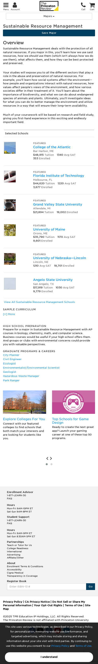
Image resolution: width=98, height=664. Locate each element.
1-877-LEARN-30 (16, 495)
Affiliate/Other (15, 557)
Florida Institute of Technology (58, 176)
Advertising (13, 554)
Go (90, 586)
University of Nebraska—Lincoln (59, 258)
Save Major (49, 32)
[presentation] (47, 458)
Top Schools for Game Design (70, 421)
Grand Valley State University (57, 204)
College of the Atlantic (52, 147)
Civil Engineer (12, 359)
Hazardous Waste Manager (21, 376)
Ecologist (9, 363)
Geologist (9, 371)
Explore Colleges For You (24, 419)
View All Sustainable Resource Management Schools (39, 302)
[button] (46, 464)
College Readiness (17, 548)
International (14, 551)
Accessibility (14, 569)
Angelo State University (53, 280)
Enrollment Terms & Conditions (25, 566)
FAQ (9, 498)
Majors (49, 16)
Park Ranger (11, 380)
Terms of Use (83, 645)
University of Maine (49, 229)
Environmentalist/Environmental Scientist (31, 367)
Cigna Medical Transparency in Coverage (22, 574)
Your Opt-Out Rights (48, 605)
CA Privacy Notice (37, 601)
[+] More (9, 314)
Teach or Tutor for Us (19, 545)
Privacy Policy (60, 645)
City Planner (11, 355)
